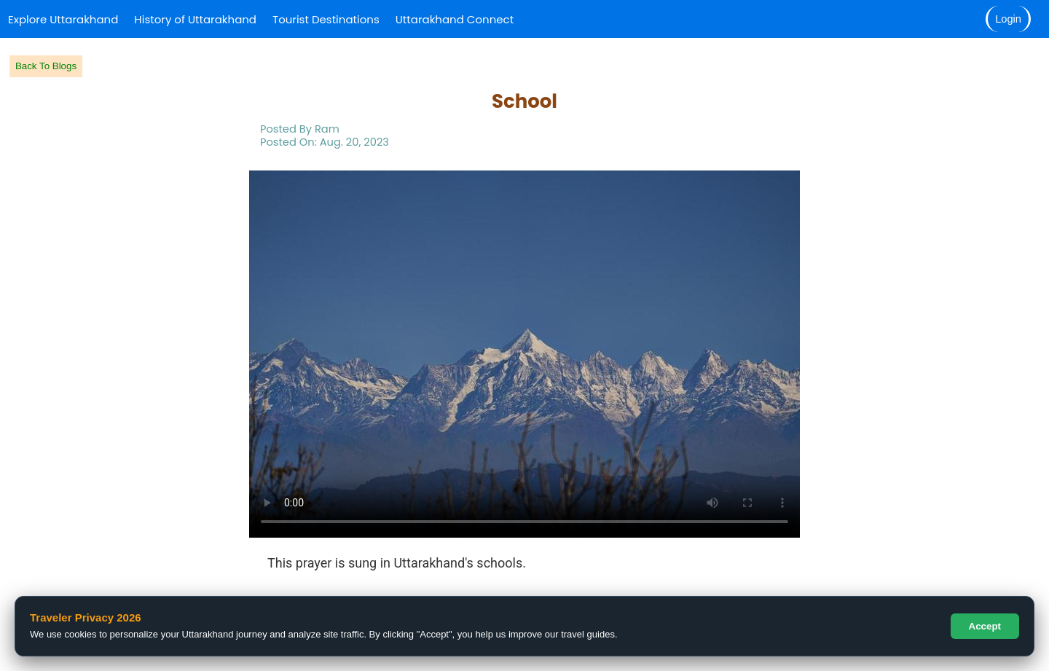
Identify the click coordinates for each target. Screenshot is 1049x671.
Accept (985, 626)
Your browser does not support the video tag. (524, 354)
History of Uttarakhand (195, 19)
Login (1008, 19)
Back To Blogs (45, 65)
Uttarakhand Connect (455, 19)
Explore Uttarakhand (63, 19)
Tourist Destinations (326, 19)
